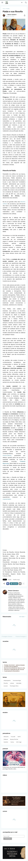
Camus (12, 742)
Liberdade (18, 683)
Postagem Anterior (7, 636)
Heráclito (6, 742)
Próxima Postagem (21, 636)
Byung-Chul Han (14, 739)
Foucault (13, 736)
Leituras (12, 683)
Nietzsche (6, 736)
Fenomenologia (17, 680)
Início (4, 8)
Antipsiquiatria (7, 680)
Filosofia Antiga (16, 579)
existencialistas (7, 455)
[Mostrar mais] (23, 583)
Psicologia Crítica (14, 685)
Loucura (6, 685)
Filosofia (7, 8)
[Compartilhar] (24, 15)
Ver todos (21, 616)
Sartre (19, 736)
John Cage (18, 742)
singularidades (7, 499)
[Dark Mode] (22, 2)
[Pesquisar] (26, 2)
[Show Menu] (2, 2)
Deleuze (6, 739)
